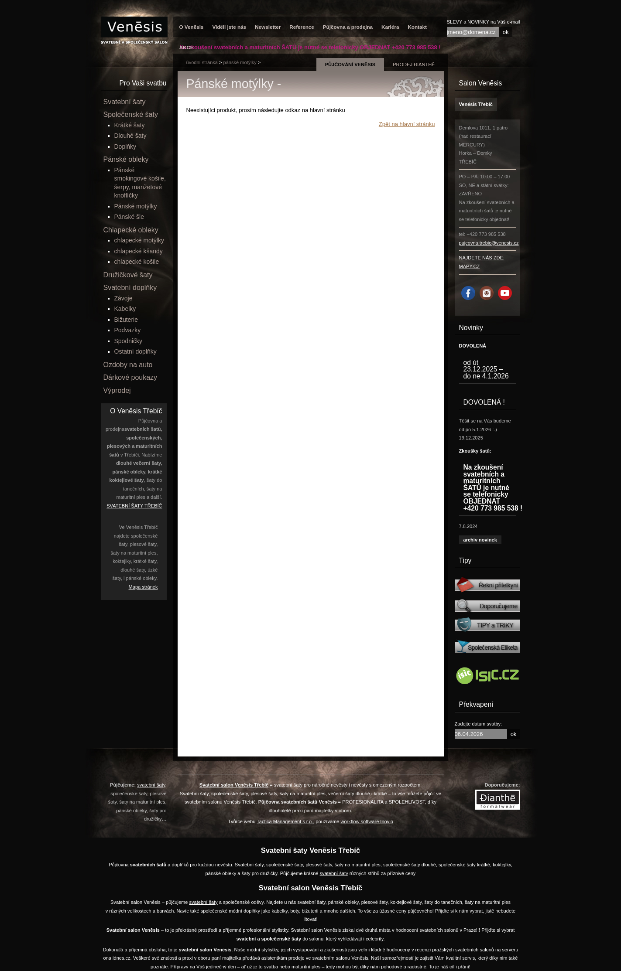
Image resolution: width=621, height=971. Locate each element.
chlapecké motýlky (139, 240)
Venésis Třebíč (476, 104)
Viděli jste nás (229, 27)
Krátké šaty (129, 125)
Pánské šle (129, 216)
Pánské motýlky (240, 62)
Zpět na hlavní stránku (407, 124)
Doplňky (125, 146)
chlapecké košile (136, 261)
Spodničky (128, 340)
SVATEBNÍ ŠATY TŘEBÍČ (134, 505)
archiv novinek (480, 539)
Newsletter (268, 27)
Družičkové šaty (128, 275)
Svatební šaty (124, 102)
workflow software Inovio (366, 821)
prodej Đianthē (414, 64)
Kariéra (390, 27)
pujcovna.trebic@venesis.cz (489, 242)
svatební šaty (151, 784)
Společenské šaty (130, 114)
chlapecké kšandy (138, 251)
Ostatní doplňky (135, 351)
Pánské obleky (126, 159)
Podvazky (127, 330)
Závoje (123, 298)
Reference (301, 27)
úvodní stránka (202, 62)
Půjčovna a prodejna (348, 27)
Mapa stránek (143, 586)
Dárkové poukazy (130, 377)
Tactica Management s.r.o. (285, 821)
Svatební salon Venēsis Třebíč (233, 784)
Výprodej (117, 390)
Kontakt (417, 27)
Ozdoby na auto (128, 364)
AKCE (186, 47)
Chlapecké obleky (130, 230)
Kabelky (125, 308)
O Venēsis (191, 27)
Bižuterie (126, 319)
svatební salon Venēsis (205, 949)
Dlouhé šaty (130, 135)
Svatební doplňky (130, 287)
